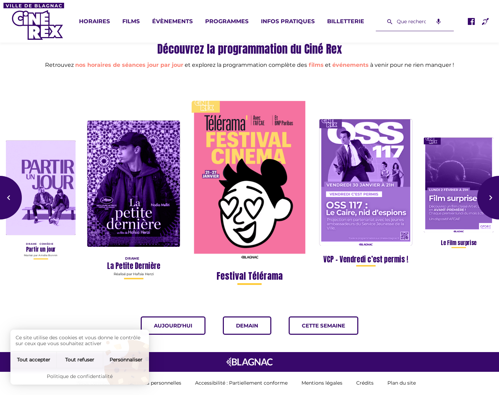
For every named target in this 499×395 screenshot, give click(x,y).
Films (131, 21)
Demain (253, 325)
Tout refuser (79, 360)
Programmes (226, 21)
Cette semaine (330, 325)
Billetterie (345, 21)
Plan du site (401, 383)
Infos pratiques (288, 21)
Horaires (94, 21)
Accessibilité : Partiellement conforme (241, 383)
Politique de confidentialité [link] (80, 376)
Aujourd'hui (179, 325)
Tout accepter (33, 360)
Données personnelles (154, 383)
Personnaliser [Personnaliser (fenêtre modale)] (126, 360)
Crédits (365, 383)
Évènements (172, 21)
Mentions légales (321, 383)
